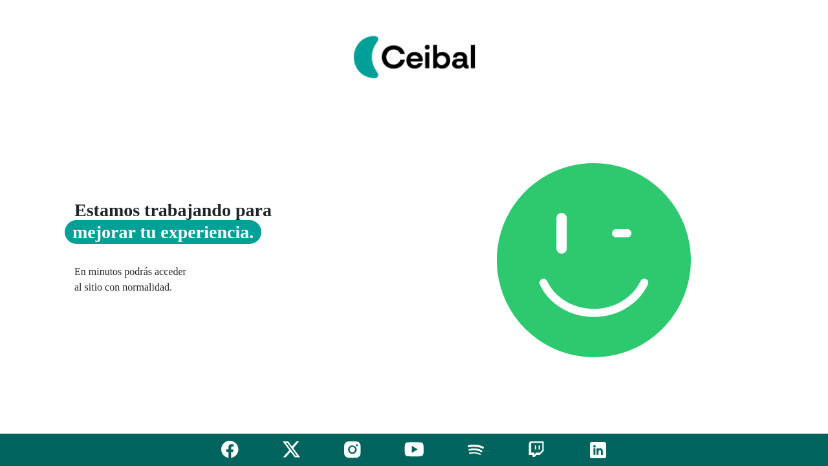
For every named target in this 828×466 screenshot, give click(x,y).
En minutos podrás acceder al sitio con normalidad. (130, 279)
